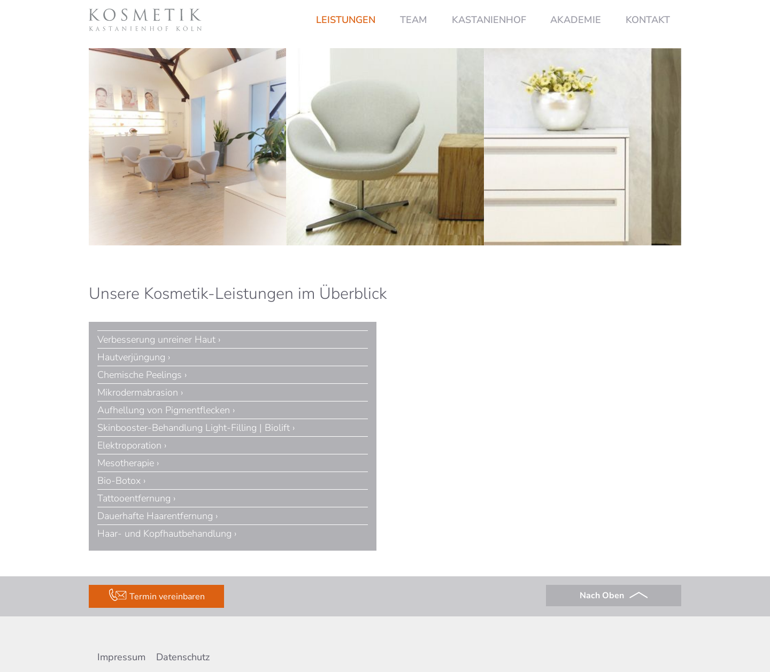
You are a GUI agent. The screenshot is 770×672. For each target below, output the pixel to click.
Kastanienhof (489, 19)
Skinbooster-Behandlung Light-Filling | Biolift (193, 427)
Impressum (121, 657)
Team (413, 19)
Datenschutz (183, 657)
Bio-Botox (119, 480)
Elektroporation (129, 445)
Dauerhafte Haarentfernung (155, 515)
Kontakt (648, 19)
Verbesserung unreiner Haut (156, 339)
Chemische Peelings (139, 374)
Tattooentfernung (134, 498)
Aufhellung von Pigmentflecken (163, 410)
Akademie (575, 19)
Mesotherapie (125, 463)
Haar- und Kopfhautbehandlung (164, 533)
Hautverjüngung (131, 357)
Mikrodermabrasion (137, 392)
